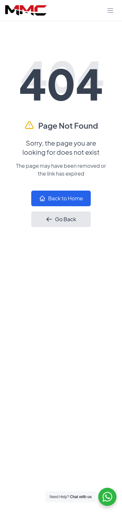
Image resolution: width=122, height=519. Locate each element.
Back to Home (61, 198)
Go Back (61, 219)
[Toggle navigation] (110, 10)
